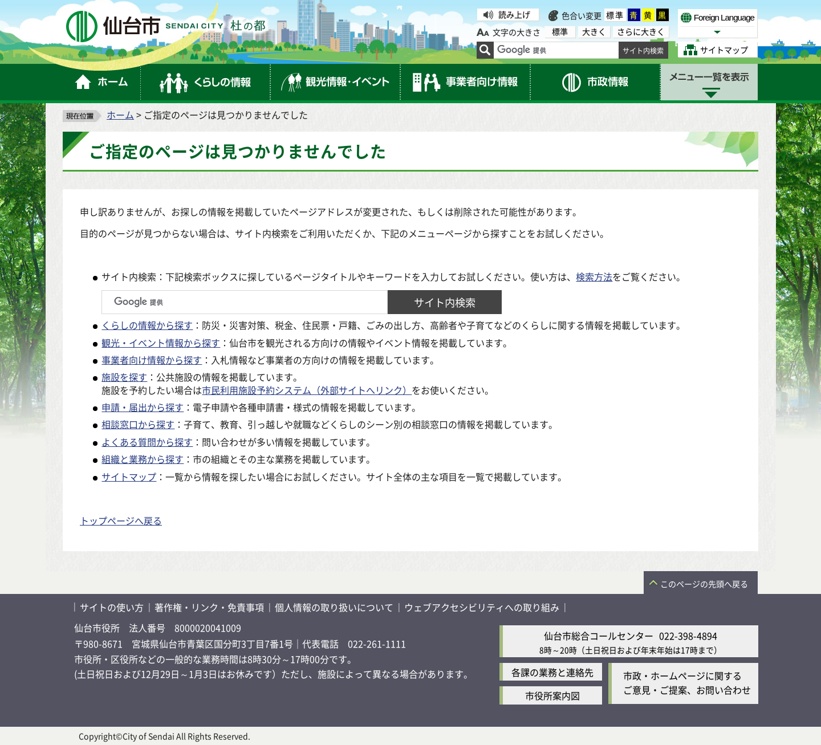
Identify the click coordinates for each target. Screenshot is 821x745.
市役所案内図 (552, 695)
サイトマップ (128, 476)
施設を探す (124, 377)
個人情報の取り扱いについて (334, 607)
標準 (615, 15)
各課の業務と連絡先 (552, 672)
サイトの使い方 (112, 607)
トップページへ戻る (121, 520)
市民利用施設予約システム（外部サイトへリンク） (307, 390)
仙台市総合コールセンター (598, 635)
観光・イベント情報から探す (160, 342)
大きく (594, 31)
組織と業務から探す (142, 459)
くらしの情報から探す (147, 325)
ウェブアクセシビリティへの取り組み (481, 607)
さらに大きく (641, 31)
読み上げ (514, 14)
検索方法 (594, 276)
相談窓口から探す (137, 424)
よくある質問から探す (147, 442)
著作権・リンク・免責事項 (209, 607)
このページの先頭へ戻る (704, 583)
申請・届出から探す (142, 407)
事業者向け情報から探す (151, 360)
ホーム (120, 114)
